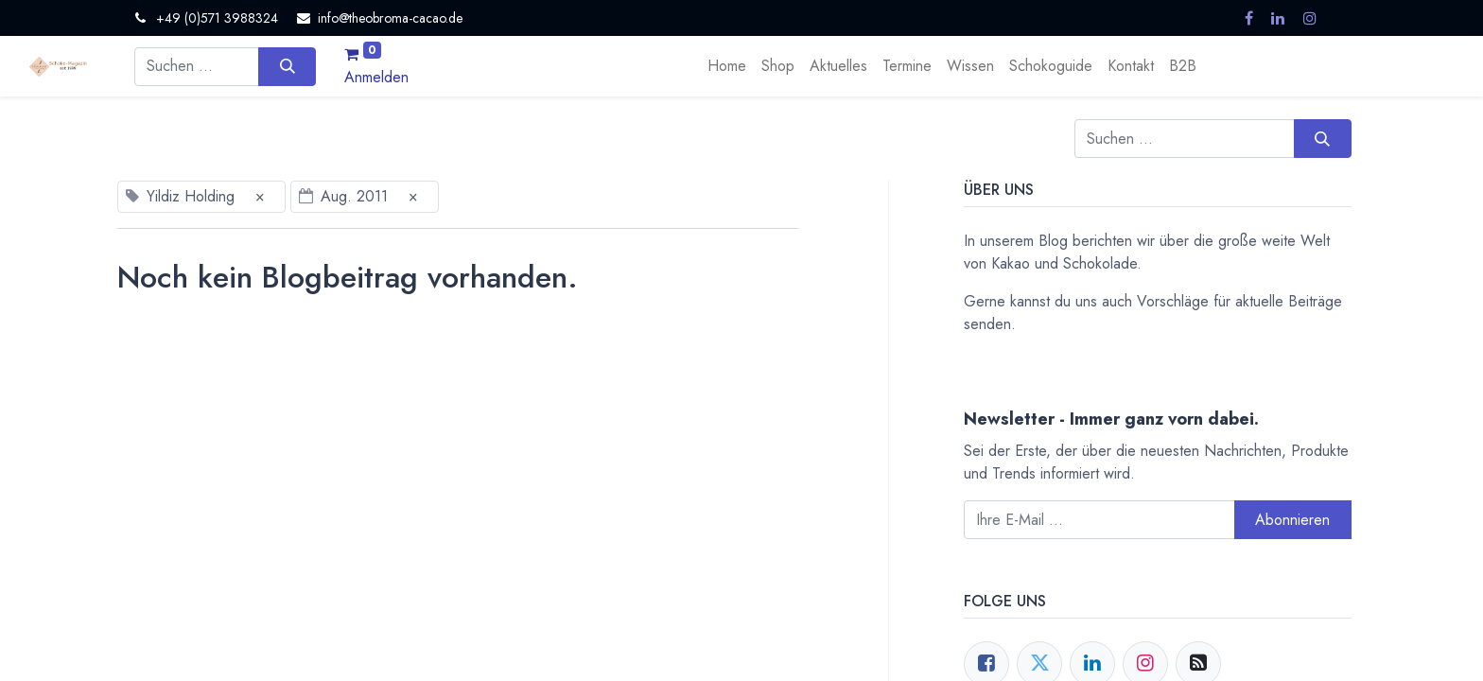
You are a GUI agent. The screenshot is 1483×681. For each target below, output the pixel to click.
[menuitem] (727, 66)
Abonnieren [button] (1292, 520)
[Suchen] (287, 66)
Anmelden (376, 77)
